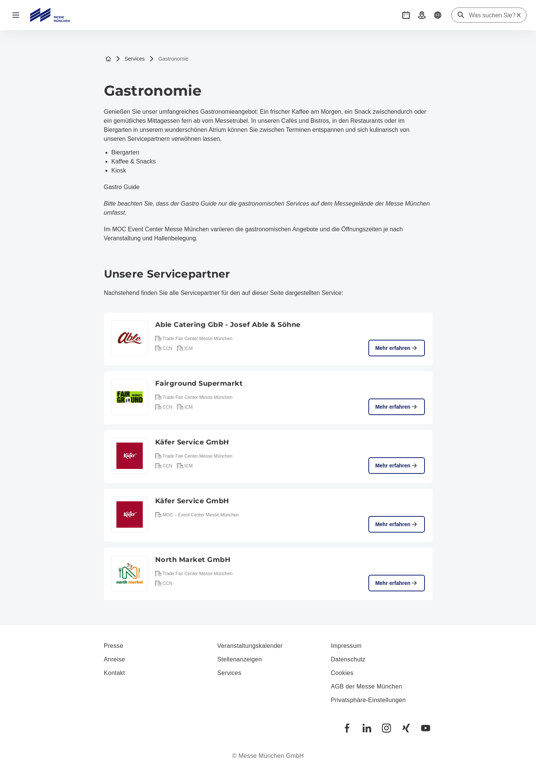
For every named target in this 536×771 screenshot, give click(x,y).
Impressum (346, 646)
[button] (406, 15)
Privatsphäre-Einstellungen (368, 700)
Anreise (114, 659)
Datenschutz (348, 659)
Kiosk (118, 170)
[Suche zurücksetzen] (518, 15)
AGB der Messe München (366, 686)
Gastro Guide (122, 187)
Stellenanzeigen (239, 659)
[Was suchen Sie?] (492, 15)
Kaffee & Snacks (133, 161)
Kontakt (114, 673)
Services (130, 59)
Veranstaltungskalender (250, 646)
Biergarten (125, 152)
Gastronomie (168, 59)
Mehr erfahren (396, 348)
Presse (114, 646)
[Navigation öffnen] (16, 15)
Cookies (342, 673)
